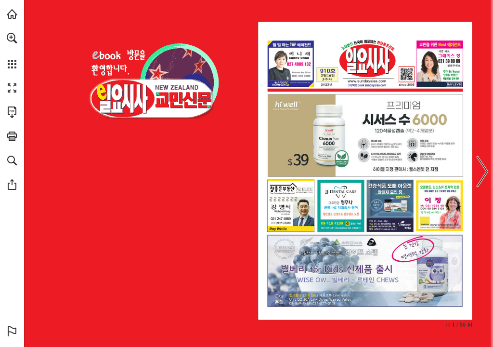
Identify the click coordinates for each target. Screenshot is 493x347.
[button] (12, 38)
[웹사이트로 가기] (367, 81)
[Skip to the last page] (470, 324)
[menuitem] (12, 50)
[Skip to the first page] (448, 324)
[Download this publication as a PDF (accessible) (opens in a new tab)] (12, 112)
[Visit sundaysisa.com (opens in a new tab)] (12, 14)
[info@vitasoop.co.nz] (385, 229)
